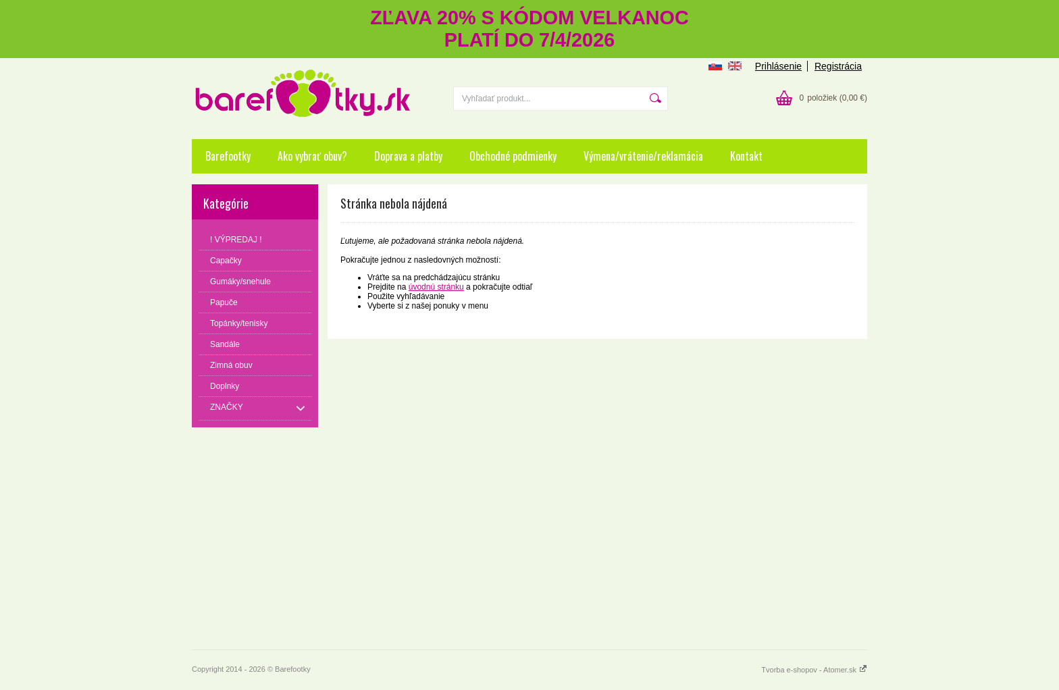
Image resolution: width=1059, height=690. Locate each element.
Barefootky (228, 156)
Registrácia (838, 66)
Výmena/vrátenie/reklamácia (643, 156)
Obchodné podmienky (513, 156)
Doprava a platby (408, 156)
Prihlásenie (778, 66)
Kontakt (746, 156)
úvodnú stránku (436, 287)
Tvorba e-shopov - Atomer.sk (814, 670)
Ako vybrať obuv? (312, 156)
